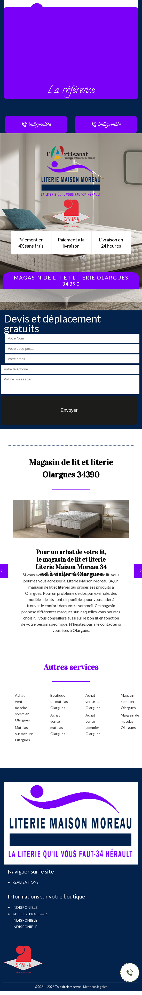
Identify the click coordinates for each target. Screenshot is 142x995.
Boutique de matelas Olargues (59, 701)
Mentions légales (95, 987)
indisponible (24, 920)
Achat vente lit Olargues (92, 701)
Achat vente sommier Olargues (92, 724)
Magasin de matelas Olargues (130, 721)
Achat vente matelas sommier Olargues (22, 707)
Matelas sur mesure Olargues (24, 733)
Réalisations (25, 882)
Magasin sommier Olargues (128, 701)
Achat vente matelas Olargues (57, 724)
